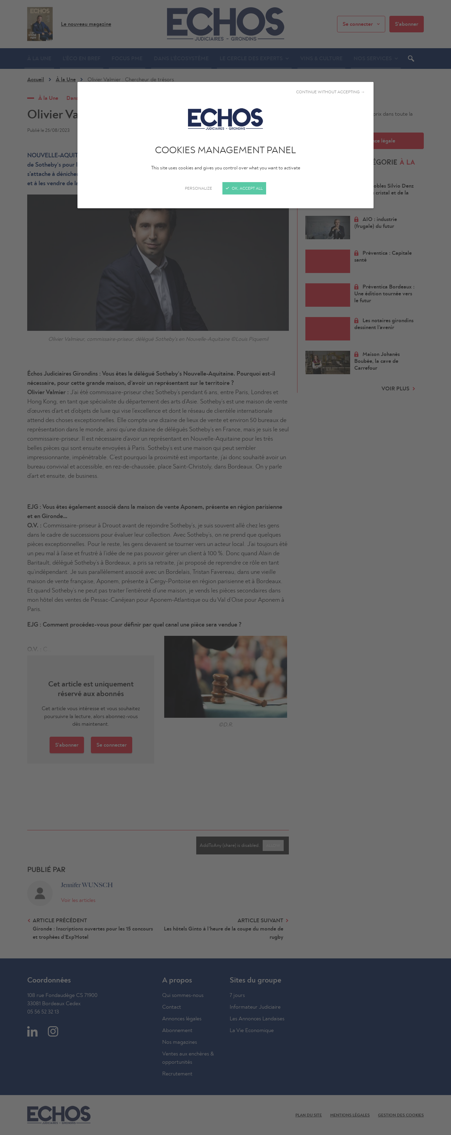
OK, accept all (244, 188)
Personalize (198, 188)
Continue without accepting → (330, 92)
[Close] (225, 567)
